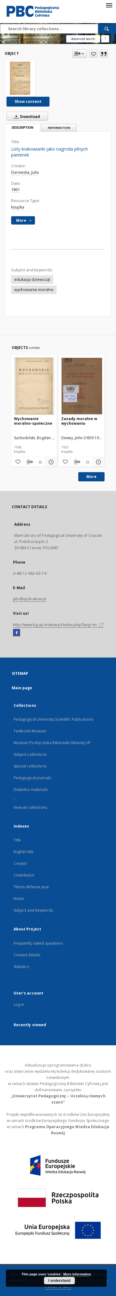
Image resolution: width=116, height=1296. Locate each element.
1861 (15, 189)
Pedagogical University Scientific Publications (54, 719)
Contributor (24, 875)
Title (17, 840)
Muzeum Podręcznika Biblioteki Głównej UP (52, 742)
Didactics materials (31, 789)
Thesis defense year (31, 886)
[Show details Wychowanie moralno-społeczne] (50, 462)
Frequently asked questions (38, 943)
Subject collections (30, 754)
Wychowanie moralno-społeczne (33, 421)
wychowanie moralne (34, 289)
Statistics (21, 966)
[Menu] (108, 5)
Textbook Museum (30, 731)
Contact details (27, 955)
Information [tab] (59, 128)
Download (25, 116)
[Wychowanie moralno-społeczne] (34, 386)
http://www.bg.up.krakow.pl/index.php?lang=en (58, 624)
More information (77, 1274)
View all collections (30, 807)
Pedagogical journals (32, 777)
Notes (19, 898)
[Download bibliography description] (29, 462)
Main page (22, 688)
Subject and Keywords (33, 910)
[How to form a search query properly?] (105, 39)
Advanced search (83, 39)
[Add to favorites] (93, 54)
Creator (21, 863)
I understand (59, 1280)
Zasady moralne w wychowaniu (79, 421)
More (91, 476)
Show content (28, 101)
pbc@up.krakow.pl (29, 598)
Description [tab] (22, 128)
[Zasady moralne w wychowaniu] (82, 386)
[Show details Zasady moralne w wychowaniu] (98, 462)
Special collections (30, 766)
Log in (19, 1004)
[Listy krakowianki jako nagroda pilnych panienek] (20, 78)
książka (17, 207)
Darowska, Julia (25, 172)
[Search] (107, 29)
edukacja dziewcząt (32, 279)
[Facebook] (16, 633)
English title (24, 851)
